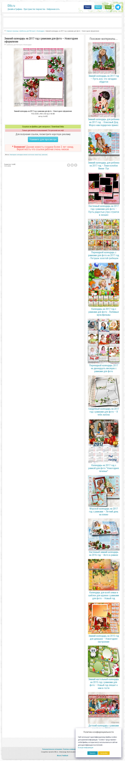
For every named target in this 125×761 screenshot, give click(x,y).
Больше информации (85, 748)
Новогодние (13, 154)
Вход (108, 7)
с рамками (44, 154)
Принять (92, 753)
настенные (31, 154)
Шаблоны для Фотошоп (14, 45)
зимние (25, 154)
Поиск (87, 7)
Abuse (59, 755)
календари (20, 154)
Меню (98, 7)
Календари (27, 45)
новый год (38, 154)
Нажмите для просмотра (43, 139)
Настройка (103, 753)
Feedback (65, 755)
